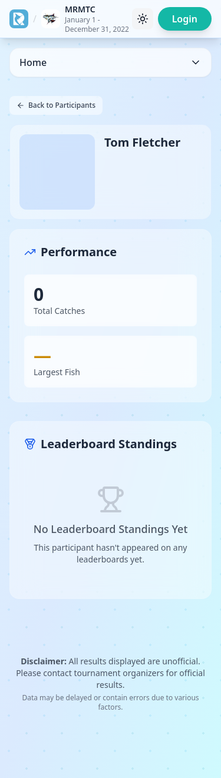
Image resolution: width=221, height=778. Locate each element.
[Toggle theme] (142, 18)
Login (184, 18)
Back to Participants (56, 105)
